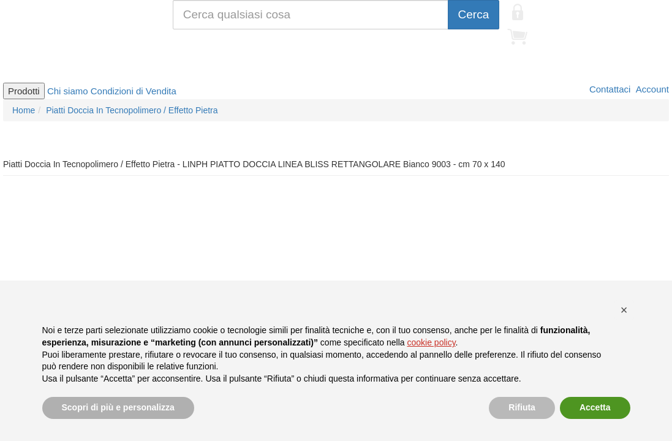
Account (651, 89)
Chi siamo (67, 91)
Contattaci (609, 89)
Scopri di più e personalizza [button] (118, 407)
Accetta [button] (595, 407)
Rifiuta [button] (521, 407)
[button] (624, 310)
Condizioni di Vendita (133, 91)
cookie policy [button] (431, 342)
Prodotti (24, 91)
